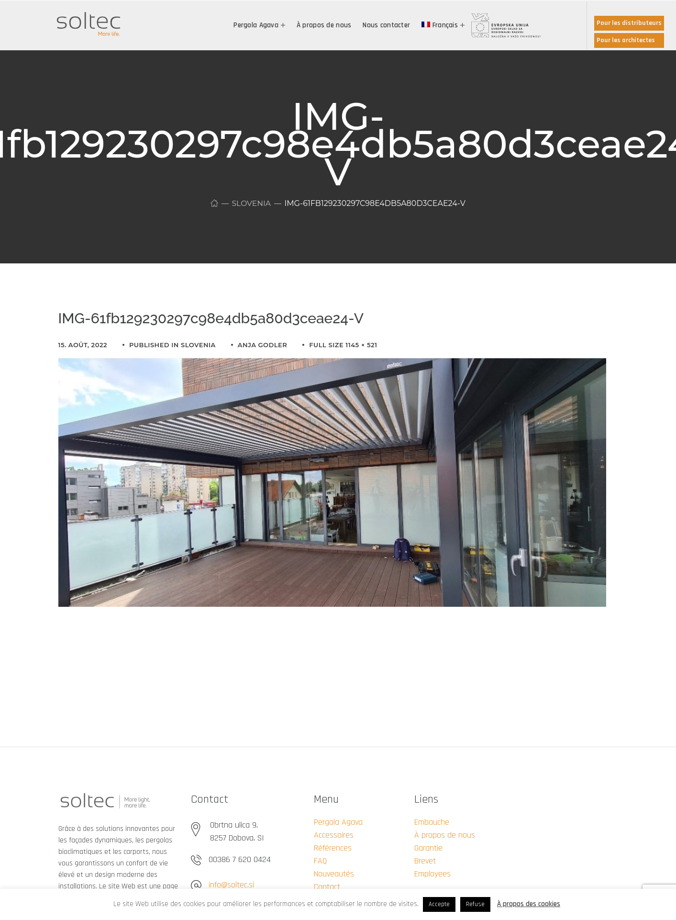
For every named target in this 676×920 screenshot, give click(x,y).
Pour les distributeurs (629, 23)
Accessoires (334, 834)
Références (333, 847)
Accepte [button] (439, 904)
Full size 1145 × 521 (343, 345)
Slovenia (251, 203)
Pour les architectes (626, 40)
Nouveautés (334, 873)
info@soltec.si (231, 884)
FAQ (320, 860)
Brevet (425, 860)
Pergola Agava (338, 822)
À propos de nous (444, 834)
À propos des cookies (528, 904)
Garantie (428, 847)
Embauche (431, 822)
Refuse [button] (475, 904)
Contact (327, 886)
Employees (432, 873)
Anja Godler (262, 345)
